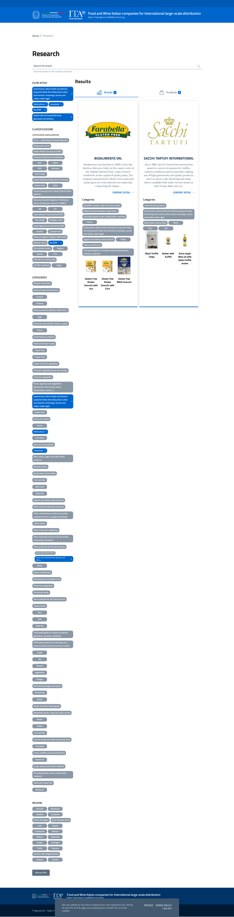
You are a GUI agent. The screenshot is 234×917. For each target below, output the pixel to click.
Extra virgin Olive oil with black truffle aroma (184, 263)
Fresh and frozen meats (44, 343)
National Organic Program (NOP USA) (50, 237)
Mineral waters (40, 466)
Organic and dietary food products (49, 500)
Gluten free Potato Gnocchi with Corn (107, 285)
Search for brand (43, 66)
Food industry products (44, 337)
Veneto (55, 859)
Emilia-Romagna (41, 820)
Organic (60, 248)
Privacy (149, 905)
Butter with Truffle (168, 260)
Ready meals (40, 606)
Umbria (39, 859)
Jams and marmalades (44, 444)
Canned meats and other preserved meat (52, 739)
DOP (40, 168)
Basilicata (55, 809)
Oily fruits (39, 486)
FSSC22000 (39, 174)
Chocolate (39, 746)
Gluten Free (39, 185)
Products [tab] (170, 92)
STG (55, 254)
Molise (40, 837)
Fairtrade (55, 168)
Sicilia (39, 848)
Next (136, 276)
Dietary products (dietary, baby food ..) (51, 310)
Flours (40, 330)
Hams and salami (41, 419)
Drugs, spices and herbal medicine (49, 766)
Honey (40, 425)
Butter (40, 719)
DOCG (55, 163)
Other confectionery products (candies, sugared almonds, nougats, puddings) (51, 515)
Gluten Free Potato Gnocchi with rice (91, 285)
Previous (79, 276)
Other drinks (39, 523)
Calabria (39, 814)
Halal (55, 185)
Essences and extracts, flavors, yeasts (51, 323)
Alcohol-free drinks (42, 283)
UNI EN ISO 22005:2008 (44, 260)
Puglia (40, 842)
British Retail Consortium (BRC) (48, 151)
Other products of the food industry (49, 547)
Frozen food (39, 357)
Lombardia (39, 831)
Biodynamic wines (42, 146)
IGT (55, 209)
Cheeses (40, 303)
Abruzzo (39, 809)
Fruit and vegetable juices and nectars (50, 370)
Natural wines (40, 243)
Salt (39, 619)
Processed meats (41, 592)
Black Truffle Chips (151, 260)
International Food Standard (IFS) (48, 214)
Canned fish (39, 733)
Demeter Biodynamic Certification (48, 157)
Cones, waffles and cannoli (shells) (49, 753)
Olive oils (40, 493)
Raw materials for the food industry (50, 599)
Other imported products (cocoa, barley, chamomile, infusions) (51, 539)
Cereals (39, 297)
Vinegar (39, 679)
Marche (55, 831)
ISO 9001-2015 (56, 220)
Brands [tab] (106, 92)
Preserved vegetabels (43, 586)
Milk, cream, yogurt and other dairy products (49, 458)
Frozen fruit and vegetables (46, 364)
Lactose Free (55, 231)
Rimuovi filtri (41, 873)
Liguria (55, 825)
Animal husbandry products (46, 290)
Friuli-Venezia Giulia (61, 820)
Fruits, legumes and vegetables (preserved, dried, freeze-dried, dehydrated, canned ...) (48, 387)
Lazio (39, 825)
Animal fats (40, 693)
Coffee (40, 726)
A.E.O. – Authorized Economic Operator (51, 140)
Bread (39, 699)
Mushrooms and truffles (45, 473)
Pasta (39, 566)
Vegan (59, 265)
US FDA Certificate (42, 265)
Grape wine (40, 412)
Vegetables (40, 672)
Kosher (40, 231)
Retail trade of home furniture (45, 553)
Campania (55, 814)
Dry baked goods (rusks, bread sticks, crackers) (50, 775)
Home (35, 36)
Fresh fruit (39, 350)
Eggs (40, 317)
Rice (40, 612)
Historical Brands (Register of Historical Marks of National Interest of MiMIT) (51, 202)
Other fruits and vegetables (46, 530)
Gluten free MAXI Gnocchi (124, 282)
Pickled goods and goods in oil (47, 579)
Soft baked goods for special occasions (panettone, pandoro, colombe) (51, 634)
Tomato (39, 666)
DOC (40, 163)
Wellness (40, 789)
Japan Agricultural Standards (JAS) (49, 226)
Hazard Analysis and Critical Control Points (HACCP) (52, 193)
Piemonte (55, 837)
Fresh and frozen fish (43, 783)
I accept (167, 908)
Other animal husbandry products (49, 507)
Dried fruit (39, 760)
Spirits (40, 254)
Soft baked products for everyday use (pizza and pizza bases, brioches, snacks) (52, 644)
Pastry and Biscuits (42, 572)
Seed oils (40, 626)
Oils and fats (39, 480)
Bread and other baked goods (47, 706)
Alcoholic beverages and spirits (47, 686)
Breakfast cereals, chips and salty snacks (52, 713)
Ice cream (40, 438)
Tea (39, 659)
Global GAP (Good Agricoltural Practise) (51, 180)
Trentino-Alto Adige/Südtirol (46, 854)
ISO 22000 (39, 220)
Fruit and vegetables (43, 377)
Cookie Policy (163, 905)
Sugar (39, 652)
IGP (39, 209)
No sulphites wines (42, 248)
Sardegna (55, 842)
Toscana (55, 848)
